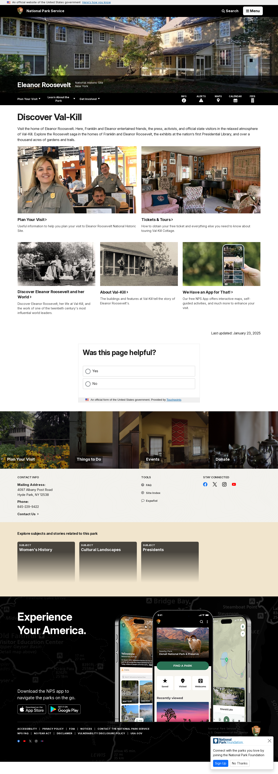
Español (149, 513)
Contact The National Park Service (123, 740)
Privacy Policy (53, 740)
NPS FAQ (22, 745)
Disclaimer (64, 745)
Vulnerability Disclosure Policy (101, 745)
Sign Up (220, 763)
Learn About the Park (61, 99)
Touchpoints (174, 399)
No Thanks (240, 763)
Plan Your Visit (28, 99)
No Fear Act (42, 745)
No (94, 383)
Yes (95, 371)
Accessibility (27, 740)
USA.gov (136, 745)
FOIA (72, 740)
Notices (86, 740)
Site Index (151, 505)
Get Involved (89, 99)
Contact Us (26, 526)
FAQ (146, 497)
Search (230, 11)
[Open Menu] (253, 11)
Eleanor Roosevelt (44, 85)
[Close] (269, 740)
